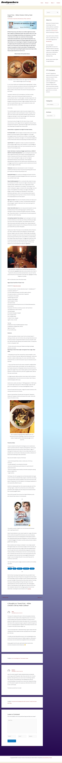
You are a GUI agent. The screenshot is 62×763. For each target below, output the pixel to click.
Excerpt (32, 568)
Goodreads (26, 568)
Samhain (20, 568)
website (29, 588)
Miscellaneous (22, 18)
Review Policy (55, 30)
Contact (58, 2)
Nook (14, 568)
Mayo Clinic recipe (17, 285)
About (53, 3)
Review (48, 3)
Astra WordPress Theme (47, 758)
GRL (30, 81)
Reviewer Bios (49, 41)
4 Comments (10, 18)
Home (42, 2)
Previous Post (5, 597)
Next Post (40, 597)
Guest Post (16, 18)
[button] (49, 3)
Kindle (10, 568)
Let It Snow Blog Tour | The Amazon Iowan (20, 658)
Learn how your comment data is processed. (27, 747)
